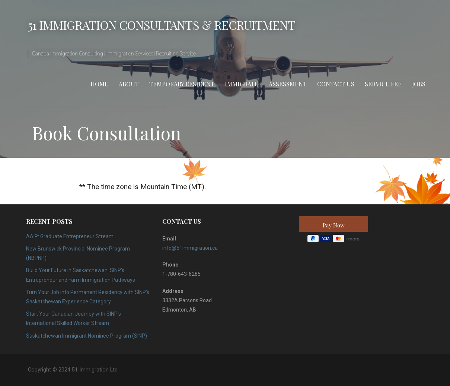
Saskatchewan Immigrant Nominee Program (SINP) (86, 336)
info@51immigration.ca (190, 248)
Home (99, 84)
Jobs (418, 84)
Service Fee (383, 84)
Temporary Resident (181, 84)
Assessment (288, 84)
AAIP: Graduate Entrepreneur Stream (70, 236)
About (129, 84)
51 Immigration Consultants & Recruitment (162, 25)
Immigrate (241, 84)
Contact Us (335, 84)
